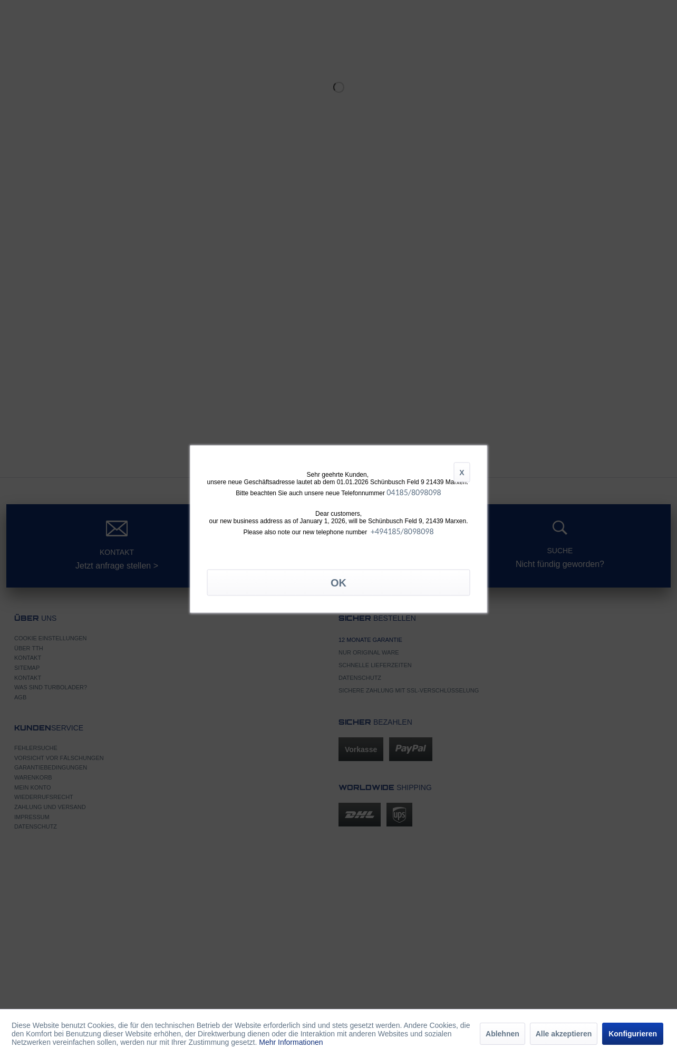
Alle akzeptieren (564, 1034)
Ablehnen (502, 1034)
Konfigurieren (632, 1034)
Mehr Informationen (291, 1042)
